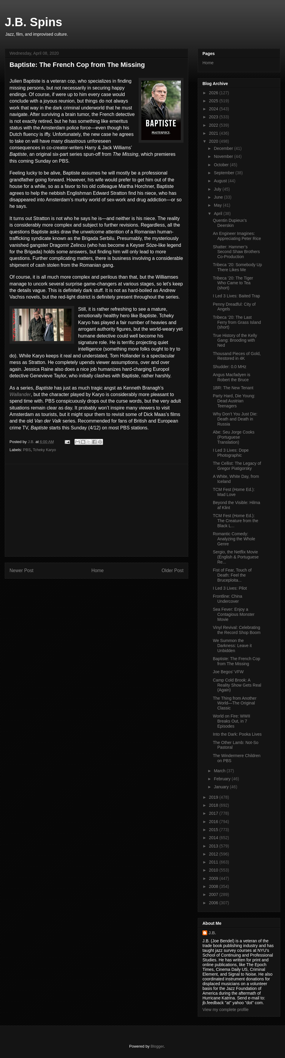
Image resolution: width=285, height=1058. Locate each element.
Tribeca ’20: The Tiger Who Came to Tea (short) (233, 283)
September (224, 172)
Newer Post (22, 570)
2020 (214, 141)
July (218, 189)
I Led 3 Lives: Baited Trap (236, 295)
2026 (214, 92)
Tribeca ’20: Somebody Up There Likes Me (237, 267)
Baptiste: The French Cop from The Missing (236, 661)
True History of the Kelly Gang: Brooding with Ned (235, 340)
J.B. (212, 932)
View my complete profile (225, 1009)
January (222, 786)
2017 (214, 813)
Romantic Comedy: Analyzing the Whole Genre (234, 538)
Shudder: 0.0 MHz (229, 366)
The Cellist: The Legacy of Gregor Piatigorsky (237, 466)
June (219, 197)
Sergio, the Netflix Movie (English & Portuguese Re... (236, 557)
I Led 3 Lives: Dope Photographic (231, 453)
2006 (214, 902)
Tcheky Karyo (44, 450)
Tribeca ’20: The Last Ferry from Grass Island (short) (237, 322)
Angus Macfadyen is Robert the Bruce (231, 377)
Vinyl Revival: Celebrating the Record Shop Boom (237, 630)
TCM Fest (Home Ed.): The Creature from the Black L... (235, 520)
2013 (214, 846)
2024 (214, 108)
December (224, 148)
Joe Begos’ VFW (228, 671)
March (220, 770)
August (221, 180)
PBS (27, 450)
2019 (214, 797)
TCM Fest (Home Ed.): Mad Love (234, 492)
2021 (214, 133)
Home (97, 570)
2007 (214, 894)
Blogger (157, 1046)
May (218, 205)
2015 (214, 829)
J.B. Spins (33, 22)
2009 (214, 878)
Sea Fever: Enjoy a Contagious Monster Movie (233, 614)
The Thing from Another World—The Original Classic (234, 703)
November (224, 156)
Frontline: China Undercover (227, 599)
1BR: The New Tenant (233, 387)
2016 (214, 821)
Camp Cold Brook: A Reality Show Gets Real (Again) (237, 685)
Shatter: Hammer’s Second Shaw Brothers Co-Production (236, 251)
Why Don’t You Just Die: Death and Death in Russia (235, 419)
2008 (214, 886)
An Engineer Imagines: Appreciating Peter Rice (237, 236)
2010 (214, 870)
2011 (214, 862)
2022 (214, 125)
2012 (214, 854)
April (218, 213)
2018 (214, 805)
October (222, 164)
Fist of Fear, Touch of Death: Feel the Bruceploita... (232, 575)
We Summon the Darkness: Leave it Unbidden (232, 645)
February (223, 778)
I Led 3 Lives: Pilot (230, 588)
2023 (214, 116)
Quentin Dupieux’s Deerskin (230, 223)
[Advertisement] (96, 510)
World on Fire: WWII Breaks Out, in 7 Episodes (231, 721)
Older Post (172, 570)
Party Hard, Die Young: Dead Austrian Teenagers (234, 400)
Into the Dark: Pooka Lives (237, 734)
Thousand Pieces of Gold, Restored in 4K (237, 356)
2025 (214, 100)
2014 (214, 837)
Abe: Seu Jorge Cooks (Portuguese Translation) (233, 437)
